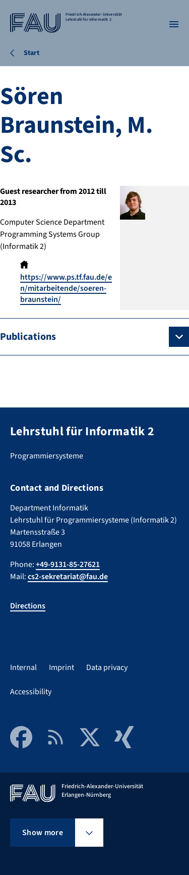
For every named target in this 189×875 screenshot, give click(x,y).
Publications (28, 337)
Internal (23, 667)
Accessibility (30, 691)
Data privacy (107, 667)
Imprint (61, 667)
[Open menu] (174, 24)
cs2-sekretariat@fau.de (68, 576)
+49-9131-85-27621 (68, 564)
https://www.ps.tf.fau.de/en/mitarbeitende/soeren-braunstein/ (66, 288)
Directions (27, 605)
